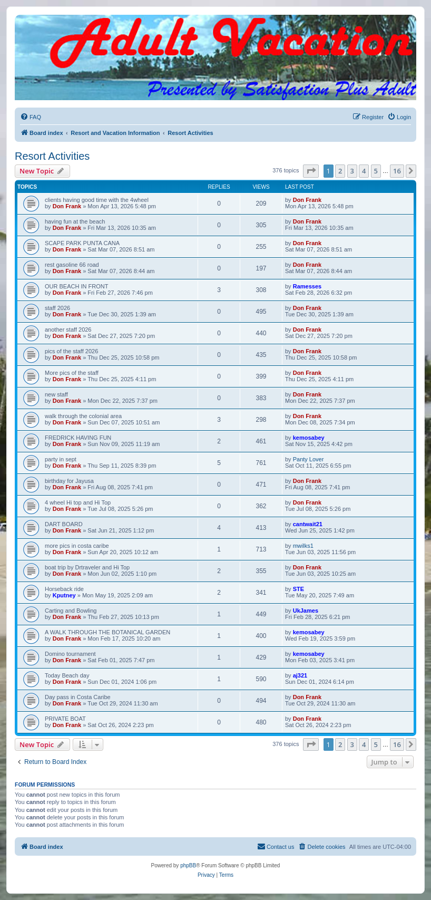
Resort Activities (52, 156)
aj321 (300, 675)
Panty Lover (308, 459)
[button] (311, 170)
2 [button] (340, 171)
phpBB (188, 865)
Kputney (64, 595)
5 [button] (376, 171)
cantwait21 (307, 524)
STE (298, 589)
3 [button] (352, 171)
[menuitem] (30, 117)
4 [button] (364, 171)
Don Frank (67, 206)
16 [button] (397, 171)
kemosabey (309, 437)
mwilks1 (303, 546)
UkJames (305, 610)
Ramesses (307, 286)
